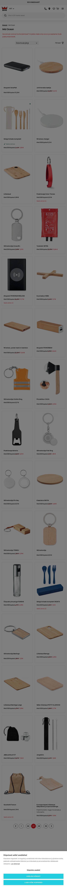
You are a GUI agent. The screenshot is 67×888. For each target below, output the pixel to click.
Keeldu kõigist (33, 876)
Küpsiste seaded (33, 870)
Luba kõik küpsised (33, 882)
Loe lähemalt (15, 864)
